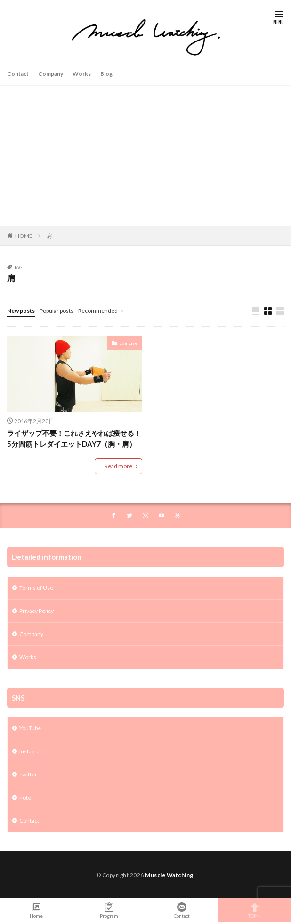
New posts (21, 310)
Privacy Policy (36, 610)
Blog (106, 73)
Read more (118, 466)
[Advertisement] (145, 155)
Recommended (98, 310)
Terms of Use (36, 587)
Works (82, 73)
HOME (23, 235)
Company (50, 73)
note (25, 797)
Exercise (128, 343)
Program (109, 910)
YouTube (30, 728)
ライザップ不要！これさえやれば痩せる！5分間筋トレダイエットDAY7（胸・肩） (74, 438)
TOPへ (254, 910)
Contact (18, 73)
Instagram (32, 751)
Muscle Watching (169, 875)
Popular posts (56, 310)
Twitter (28, 774)
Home (36, 910)
